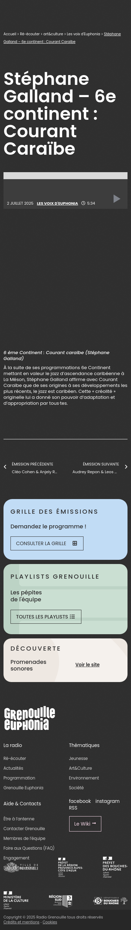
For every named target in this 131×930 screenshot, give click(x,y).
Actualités (13, 768)
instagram (107, 801)
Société (76, 788)
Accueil (9, 34)
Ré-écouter (29, 34)
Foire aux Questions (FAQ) (28, 848)
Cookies (50, 922)
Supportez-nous (19, 868)
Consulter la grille (46, 543)
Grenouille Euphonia (23, 788)
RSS (73, 808)
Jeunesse (78, 758)
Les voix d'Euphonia (83, 34)
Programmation (19, 778)
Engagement (16, 858)
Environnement (84, 778)
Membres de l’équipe (24, 838)
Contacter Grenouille (24, 829)
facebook (80, 801)
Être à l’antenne (19, 819)
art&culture (53, 34)
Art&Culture (80, 768)
